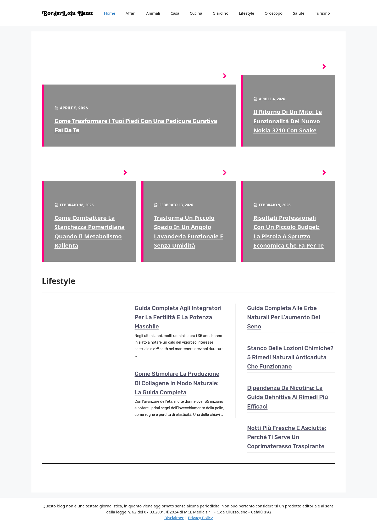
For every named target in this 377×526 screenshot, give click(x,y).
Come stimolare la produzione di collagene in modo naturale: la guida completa (177, 383)
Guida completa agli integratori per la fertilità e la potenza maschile (178, 317)
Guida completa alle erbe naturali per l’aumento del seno (283, 317)
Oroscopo (273, 13)
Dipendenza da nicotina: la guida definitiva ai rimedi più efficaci (287, 397)
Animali (153, 13)
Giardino (221, 13)
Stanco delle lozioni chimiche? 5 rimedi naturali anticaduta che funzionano (290, 357)
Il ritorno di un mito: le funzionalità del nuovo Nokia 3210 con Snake (287, 121)
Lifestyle (246, 13)
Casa (174, 13)
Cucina (196, 13)
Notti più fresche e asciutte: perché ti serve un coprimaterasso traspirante (286, 437)
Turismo (322, 13)
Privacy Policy (200, 517)
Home (109, 13)
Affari (131, 13)
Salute (298, 13)
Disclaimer (174, 517)
